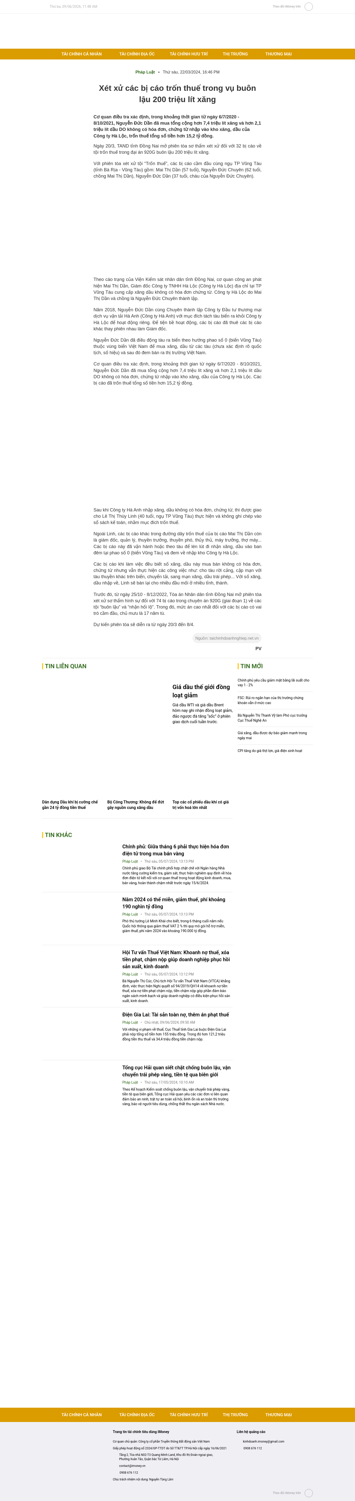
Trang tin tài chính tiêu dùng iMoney (141, 1432)
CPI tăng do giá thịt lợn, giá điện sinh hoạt (270, 751)
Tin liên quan (65, 666)
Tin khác (58, 835)
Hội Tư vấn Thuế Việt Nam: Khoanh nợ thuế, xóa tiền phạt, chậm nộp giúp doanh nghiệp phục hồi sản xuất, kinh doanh (176, 959)
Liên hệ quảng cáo (251, 1432)
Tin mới (251, 666)
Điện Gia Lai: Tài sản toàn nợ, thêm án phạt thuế (175, 1015)
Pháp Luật (145, 72)
